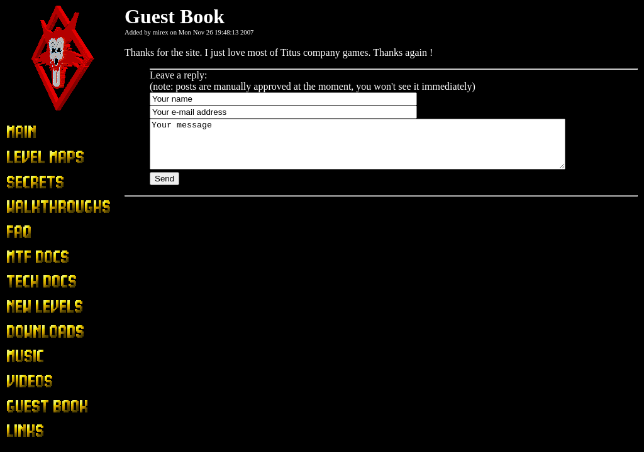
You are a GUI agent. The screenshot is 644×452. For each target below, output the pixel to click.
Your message (383, 149)
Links (17, 431)
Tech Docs (27, 282)
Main (17, 132)
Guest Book (30, 406)
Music (18, 357)
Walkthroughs (34, 207)
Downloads (29, 331)
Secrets (20, 182)
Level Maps (30, 157)
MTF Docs (28, 257)
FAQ (16, 232)
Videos (20, 382)
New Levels (30, 307)
